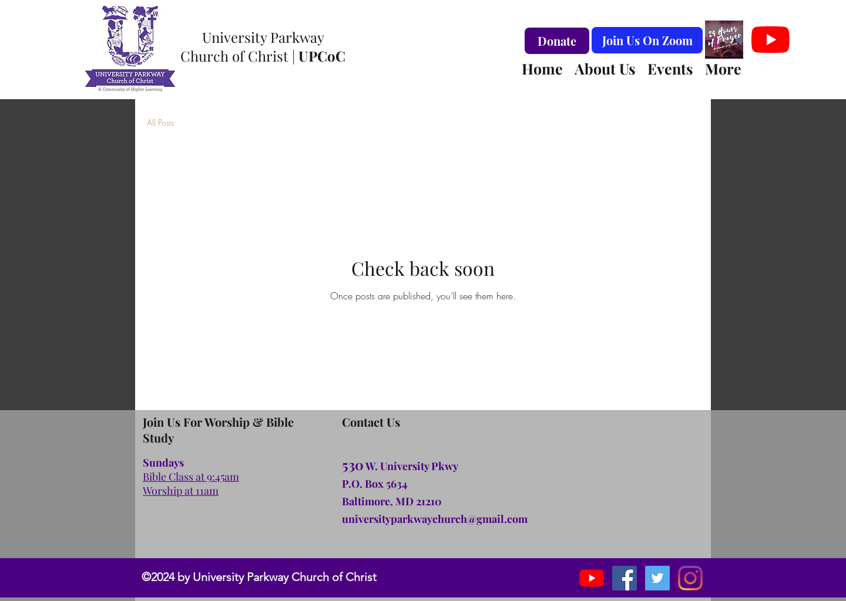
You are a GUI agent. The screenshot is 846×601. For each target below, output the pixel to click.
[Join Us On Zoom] (647, 40)
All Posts (160, 122)
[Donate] (557, 41)
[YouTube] (770, 40)
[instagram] (657, 578)
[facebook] (624, 578)
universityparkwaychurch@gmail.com (435, 519)
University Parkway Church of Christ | (262, 46)
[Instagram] (690, 578)
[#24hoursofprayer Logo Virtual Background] (724, 40)
